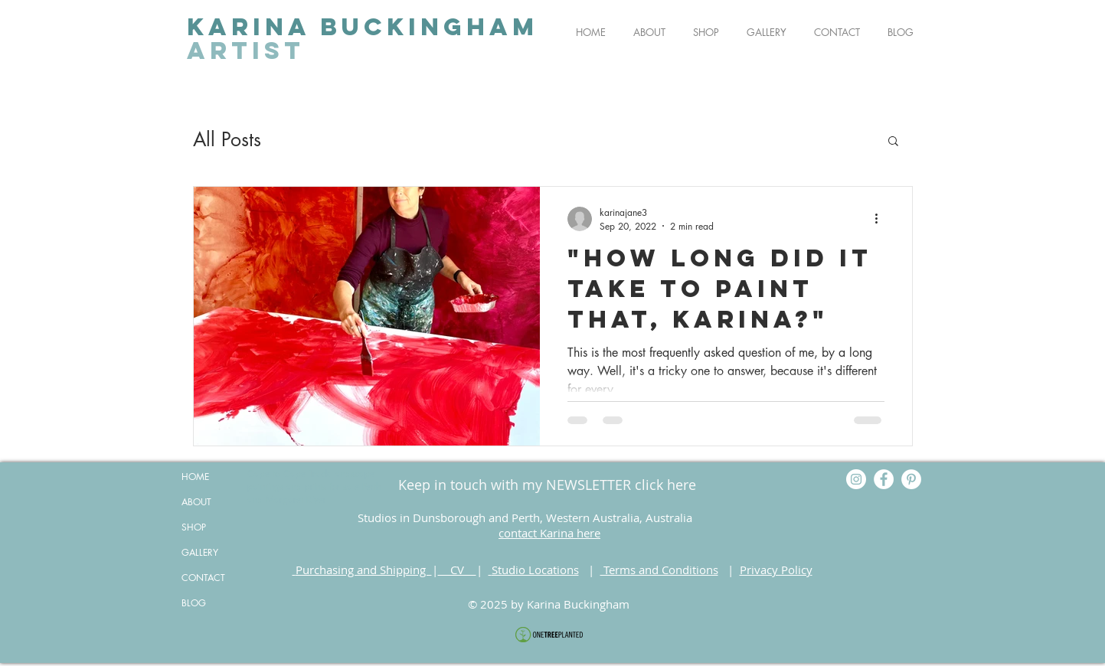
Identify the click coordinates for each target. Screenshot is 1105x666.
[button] (893, 142)
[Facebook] (884, 479)
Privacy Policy (776, 569)
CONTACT (203, 577)
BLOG (193, 602)
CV (457, 569)
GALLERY (199, 552)
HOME (195, 476)
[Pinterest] (911, 479)
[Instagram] (856, 479)
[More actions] (882, 219)
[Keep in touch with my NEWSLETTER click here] (547, 485)
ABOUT (196, 501)
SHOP (193, 527)
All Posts (227, 139)
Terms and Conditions (659, 569)
